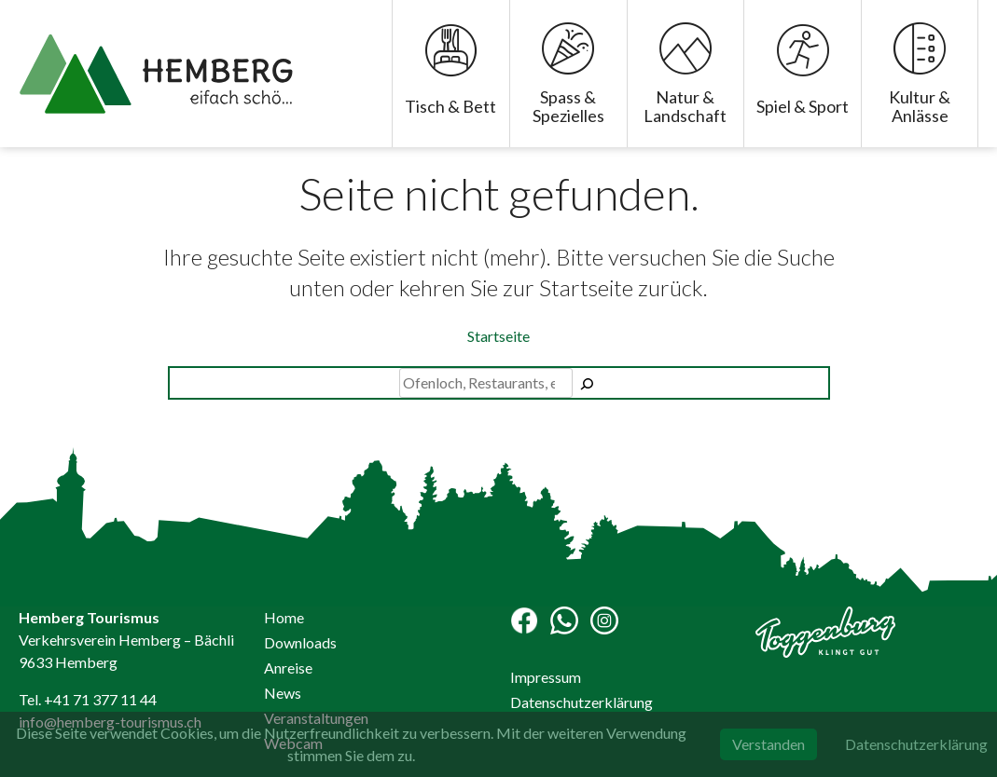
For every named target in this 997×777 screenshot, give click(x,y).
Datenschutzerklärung (581, 702)
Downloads (300, 642)
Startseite (498, 336)
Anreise (288, 667)
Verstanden (768, 744)
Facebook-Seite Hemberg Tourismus (524, 620)
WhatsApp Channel (564, 620)
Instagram (604, 620)
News (282, 693)
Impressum (545, 677)
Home (284, 617)
